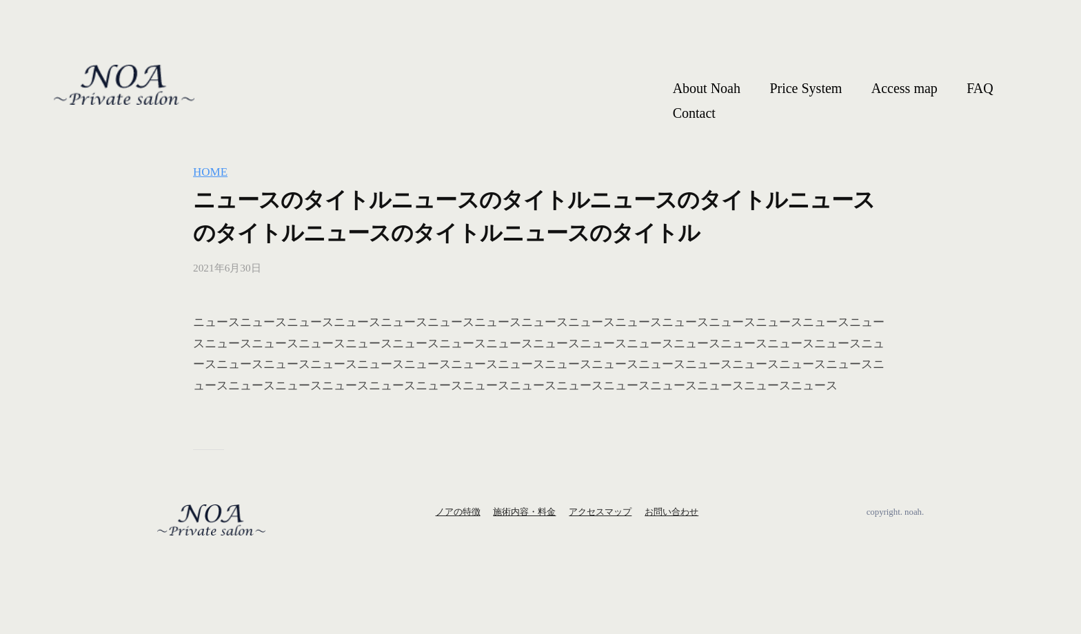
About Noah (706, 88)
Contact (694, 113)
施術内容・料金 (524, 512)
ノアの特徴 (458, 512)
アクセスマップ (600, 512)
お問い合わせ (671, 512)
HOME (210, 171)
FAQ (980, 88)
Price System (805, 88)
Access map (904, 88)
